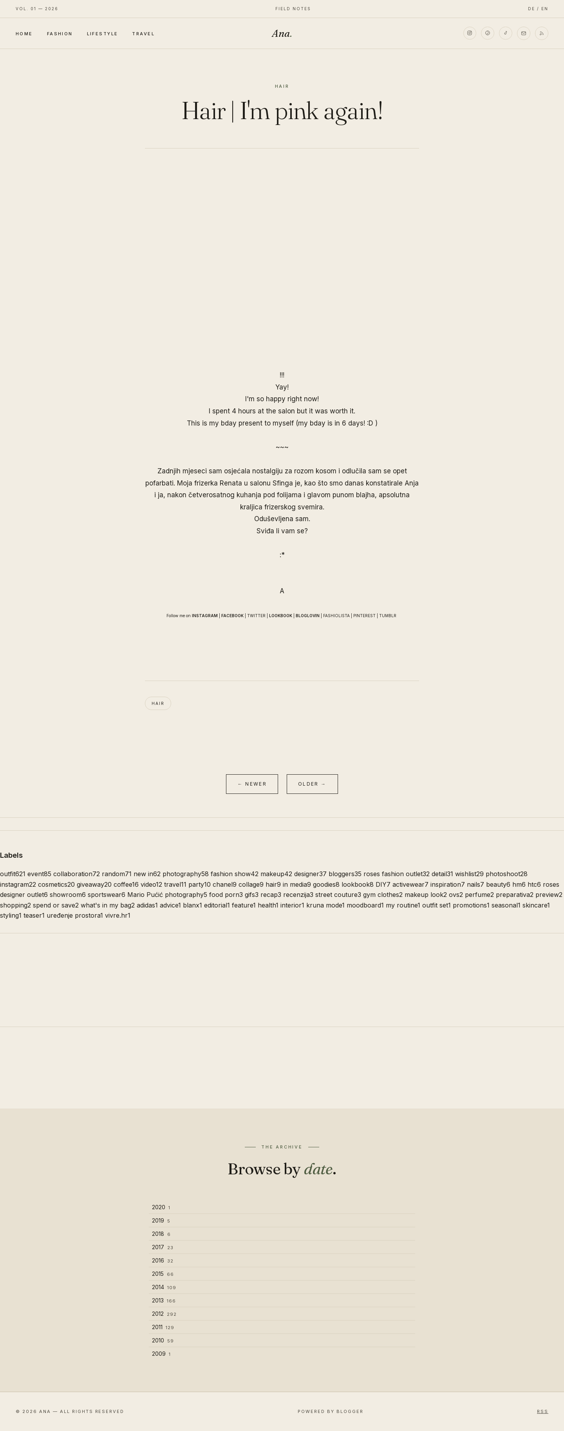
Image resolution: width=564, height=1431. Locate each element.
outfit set (436, 905)
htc (534, 884)
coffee (126, 884)
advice (170, 905)
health (268, 905)
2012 (164, 1313)
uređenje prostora (75, 915)
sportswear (106, 894)
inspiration (447, 884)
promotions (471, 905)
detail (442, 874)
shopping (15, 905)
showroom (68, 894)
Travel (143, 33)
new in (147, 874)
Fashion (60, 33)
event (39, 874)
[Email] (523, 33)
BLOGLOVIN (308, 615)
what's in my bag (108, 905)
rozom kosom (315, 471)
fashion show (234, 874)
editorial (217, 905)
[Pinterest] (487, 33)
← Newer (252, 784)
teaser (34, 915)
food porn (226, 894)
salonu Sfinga (271, 483)
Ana (282, 33)
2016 (163, 1260)
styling (11, 915)
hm (519, 884)
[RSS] (541, 33)
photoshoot (507, 874)
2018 (161, 1233)
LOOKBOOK (280, 615)
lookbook (358, 884)
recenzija (298, 894)
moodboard (365, 905)
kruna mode (325, 905)
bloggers (345, 874)
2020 (161, 1207)
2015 (163, 1273)
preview (548, 894)
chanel (225, 884)
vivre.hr (117, 915)
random (117, 874)
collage (251, 884)
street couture (338, 894)
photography (186, 874)
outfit (12, 874)
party (199, 884)
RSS (542, 1411)
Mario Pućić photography (167, 894)
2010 (163, 1340)
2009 (161, 1353)
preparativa (514, 894)
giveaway (94, 884)
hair (158, 703)
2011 (163, 1327)
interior (292, 905)
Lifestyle (102, 33)
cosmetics (56, 884)
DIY (383, 884)
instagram (18, 884)
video (151, 884)
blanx (192, 905)
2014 (164, 1287)
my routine (403, 905)
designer (310, 874)
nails (475, 884)
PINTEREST (364, 615)
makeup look (426, 894)
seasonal (506, 905)
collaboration (76, 874)
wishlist (469, 874)
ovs (456, 894)
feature (244, 905)
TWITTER (256, 615)
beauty (498, 884)
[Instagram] (469, 33)
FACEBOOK (232, 615)
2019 (161, 1220)
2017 (163, 1247)
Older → (312, 784)
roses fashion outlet (396, 874)
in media (297, 884)
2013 (164, 1300)
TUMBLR (387, 615)
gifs (251, 894)
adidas (147, 905)
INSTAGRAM (205, 615)
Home (24, 33)
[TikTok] (505, 33)
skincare (536, 905)
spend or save (56, 905)
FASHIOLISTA (336, 615)
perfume (479, 894)
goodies (326, 884)
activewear (410, 884)
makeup (276, 874)
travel (175, 884)
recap (270, 894)
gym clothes (383, 894)
